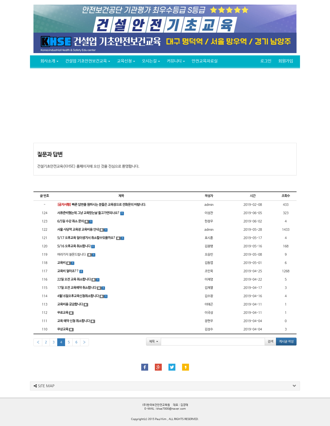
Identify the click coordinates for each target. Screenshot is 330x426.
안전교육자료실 (205, 61)
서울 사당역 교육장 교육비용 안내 (78, 229)
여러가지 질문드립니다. (72, 254)
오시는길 (151, 61)
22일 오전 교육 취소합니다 (74, 279)
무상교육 (63, 329)
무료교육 (63, 313)
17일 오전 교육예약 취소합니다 (77, 288)
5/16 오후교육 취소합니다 (74, 246)
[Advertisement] (165, 105)
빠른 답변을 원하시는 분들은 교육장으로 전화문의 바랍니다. (101, 205)
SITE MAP (44, 386)
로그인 (265, 61)
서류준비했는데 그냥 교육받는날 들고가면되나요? (88, 213)
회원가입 (285, 61)
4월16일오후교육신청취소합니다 (78, 296)
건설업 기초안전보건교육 (87, 61)
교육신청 (126, 61)
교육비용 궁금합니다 (70, 304)
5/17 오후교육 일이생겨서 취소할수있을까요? (86, 238)
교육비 (61, 263)
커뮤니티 (176, 61)
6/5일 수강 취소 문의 (70, 221)
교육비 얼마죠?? (68, 271)
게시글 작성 (286, 341)
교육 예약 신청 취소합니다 (73, 321)
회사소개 (49, 61)
